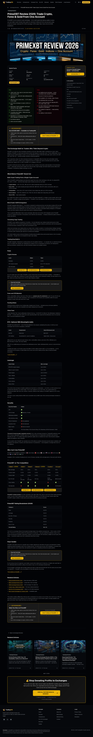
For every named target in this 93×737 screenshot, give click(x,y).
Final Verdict (69, 105)
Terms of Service (78, 714)
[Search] (75, 2)
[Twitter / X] (7, 719)
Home (40, 712)
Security (68, 96)
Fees (68, 89)
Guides (52, 2)
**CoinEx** (50, 466)
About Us (59, 712)
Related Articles (70, 107)
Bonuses (47, 2)
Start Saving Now (17, 288)
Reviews (19, 2)
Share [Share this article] (84, 28)
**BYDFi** (23, 466)
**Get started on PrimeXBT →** (14, 572)
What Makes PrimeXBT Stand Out (73, 87)
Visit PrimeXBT (14, 82)
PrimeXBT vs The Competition (73, 100)
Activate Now (75, 74)
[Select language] (79, 2)
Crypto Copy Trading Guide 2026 (16, 587)
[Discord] (11, 719)
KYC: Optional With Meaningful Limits (74, 91)
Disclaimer (77, 716)
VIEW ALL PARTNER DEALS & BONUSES (48, 693)
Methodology (60, 714)
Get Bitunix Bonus (46, 270)
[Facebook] (4, 719)
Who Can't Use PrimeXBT (72, 98)
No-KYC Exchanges (43, 719)
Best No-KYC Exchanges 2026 (16, 589)
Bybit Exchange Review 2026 (15, 580)
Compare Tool (34, 2)
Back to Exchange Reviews (15, 633)
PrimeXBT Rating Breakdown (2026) (74, 103)
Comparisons (26, 2)
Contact (58, 719)
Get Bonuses (86, 2)
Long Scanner (67, 2)
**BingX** (30, 466)
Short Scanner (58, 2)
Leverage (69, 94)
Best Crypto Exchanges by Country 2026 (18, 591)
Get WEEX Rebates (33, 270)
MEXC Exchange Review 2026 (16, 582)
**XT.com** (58, 466)
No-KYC (41, 2)
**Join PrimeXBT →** (12, 354)
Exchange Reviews (14, 7)
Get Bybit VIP (22, 270)
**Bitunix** (37, 466)
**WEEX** (11, 466)
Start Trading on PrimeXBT (50, 135)
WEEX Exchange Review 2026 (16, 584)
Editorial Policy (60, 716)
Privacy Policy (78, 712)
